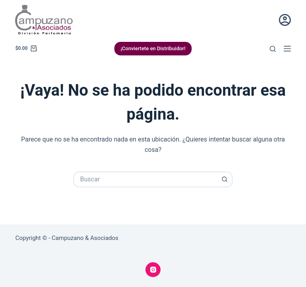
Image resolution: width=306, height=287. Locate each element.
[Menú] (287, 48)
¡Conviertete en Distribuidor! (153, 48)
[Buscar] (273, 49)
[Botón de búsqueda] (225, 179)
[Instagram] (153, 269)
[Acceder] (285, 20)
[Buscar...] (145, 179)
